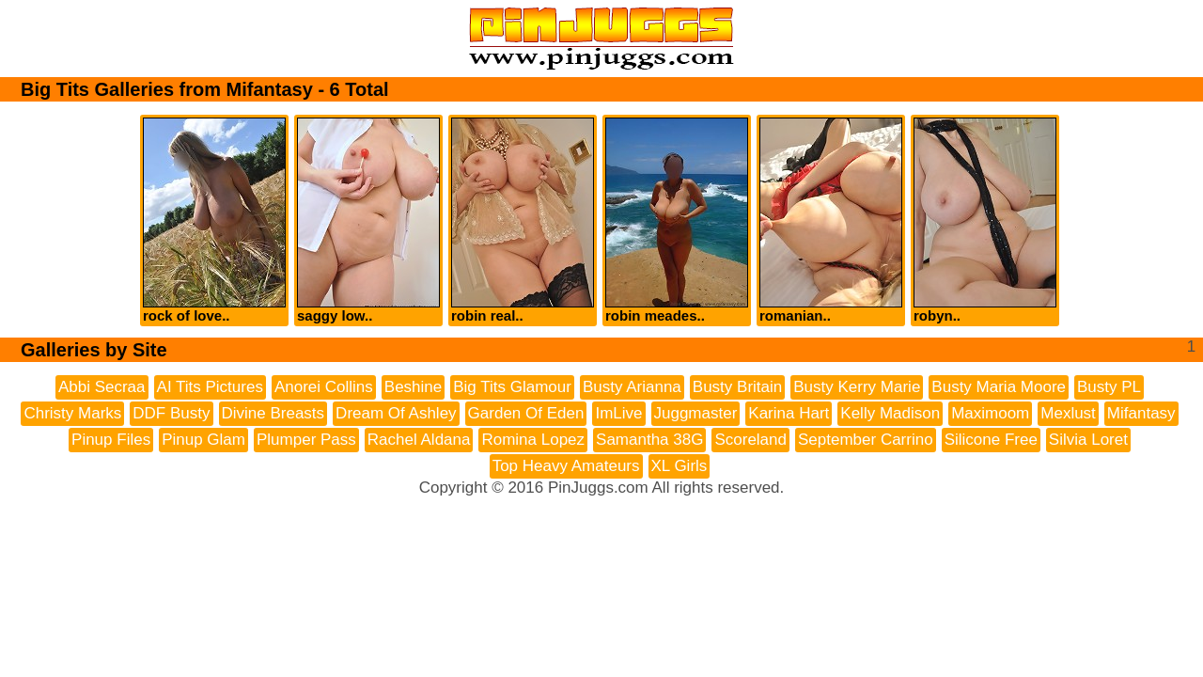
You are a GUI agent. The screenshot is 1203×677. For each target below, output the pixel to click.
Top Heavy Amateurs (566, 466)
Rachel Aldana (419, 440)
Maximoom (990, 413)
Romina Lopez (533, 440)
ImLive (618, 413)
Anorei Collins (323, 387)
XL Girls (679, 466)
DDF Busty (171, 413)
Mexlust (1068, 413)
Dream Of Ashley (396, 413)
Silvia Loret (1088, 440)
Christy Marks (72, 413)
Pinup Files (110, 440)
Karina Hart (788, 413)
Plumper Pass (306, 440)
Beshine (413, 387)
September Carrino (865, 440)
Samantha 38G (649, 440)
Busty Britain (737, 387)
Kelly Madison (890, 413)
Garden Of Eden (526, 413)
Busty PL (1109, 387)
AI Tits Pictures (210, 387)
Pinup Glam (203, 440)
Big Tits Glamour (512, 387)
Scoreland (750, 440)
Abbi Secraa (102, 387)
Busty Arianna (632, 387)
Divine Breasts (273, 413)
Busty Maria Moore (998, 387)
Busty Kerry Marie (856, 387)
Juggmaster (696, 413)
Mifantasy (1141, 413)
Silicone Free (991, 440)
